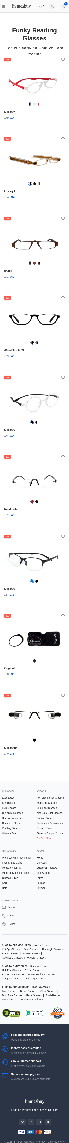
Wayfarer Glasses (36, 957)
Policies (41, 883)
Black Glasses (40, 987)
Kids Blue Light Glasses (49, 813)
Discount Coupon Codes (50, 833)
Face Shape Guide (12, 862)
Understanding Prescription (16, 857)
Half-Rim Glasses (11, 970)
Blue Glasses (9, 991)
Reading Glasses (11, 828)
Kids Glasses (9, 808)
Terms (40, 877)
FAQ (4, 883)
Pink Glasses (9, 999)
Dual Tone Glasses (12, 995)
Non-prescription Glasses (50, 797)
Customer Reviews (47, 867)
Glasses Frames (45, 828)
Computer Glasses (12, 823)
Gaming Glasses (45, 818)
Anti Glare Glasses (47, 802)
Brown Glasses (28, 991)
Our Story (42, 862)
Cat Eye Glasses (11, 949)
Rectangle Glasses (52, 949)
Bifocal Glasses (33, 970)
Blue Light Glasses (47, 808)
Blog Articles (43, 872)
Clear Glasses (48, 991)
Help (4, 888)
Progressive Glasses (13, 974)
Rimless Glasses (39, 966)
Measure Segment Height (16, 872)
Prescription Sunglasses (50, 823)
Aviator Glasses (41, 945)
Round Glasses (10, 953)
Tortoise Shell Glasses (32, 999)
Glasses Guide (10, 877)
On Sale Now (44, 838)
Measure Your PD (11, 867)
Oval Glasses (31, 949)
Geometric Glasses (12, 957)
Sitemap (41, 888)
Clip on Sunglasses (12, 813)
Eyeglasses (8, 797)
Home (40, 857)
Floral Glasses (34, 995)
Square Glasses (31, 953)
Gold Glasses (53, 995)
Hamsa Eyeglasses (12, 818)
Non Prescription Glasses (41, 974)
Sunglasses (8, 802)
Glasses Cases (10, 833)
